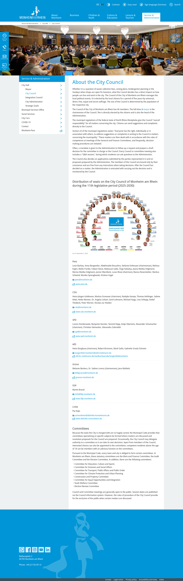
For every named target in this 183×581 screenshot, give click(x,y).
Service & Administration (152, 16)
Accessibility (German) (148, 580)
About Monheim (56, 16)
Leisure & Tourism (130, 16)
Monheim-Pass (28, 130)
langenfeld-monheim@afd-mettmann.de (93, 353)
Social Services (28, 114)
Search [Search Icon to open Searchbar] (177, 4)
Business (74, 15)
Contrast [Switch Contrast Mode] (116, 4)
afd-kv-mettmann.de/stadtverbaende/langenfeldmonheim (101, 356)
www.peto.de (81, 284)
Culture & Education (112, 16)
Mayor (28, 89)
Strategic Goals (32, 106)
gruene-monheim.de (84, 377)
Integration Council (33, 97)
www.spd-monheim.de (85, 336)
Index (161, 580)
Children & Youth (94, 16)
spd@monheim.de (83, 332)
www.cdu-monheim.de (85, 312)
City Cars (26, 118)
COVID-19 (26, 122)
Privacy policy (131, 580)
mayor (146, 109)
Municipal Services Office (33, 110)
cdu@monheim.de (83, 307)
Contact (25, 126)
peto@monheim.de (83, 279)
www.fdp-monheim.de (85, 398)
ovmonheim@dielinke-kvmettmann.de (92, 415)
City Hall (45, 23)
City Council (56, 23)
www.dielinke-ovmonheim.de (88, 418)
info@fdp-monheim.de (85, 394)
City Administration (34, 102)
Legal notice (118, 580)
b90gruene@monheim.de (86, 373)
